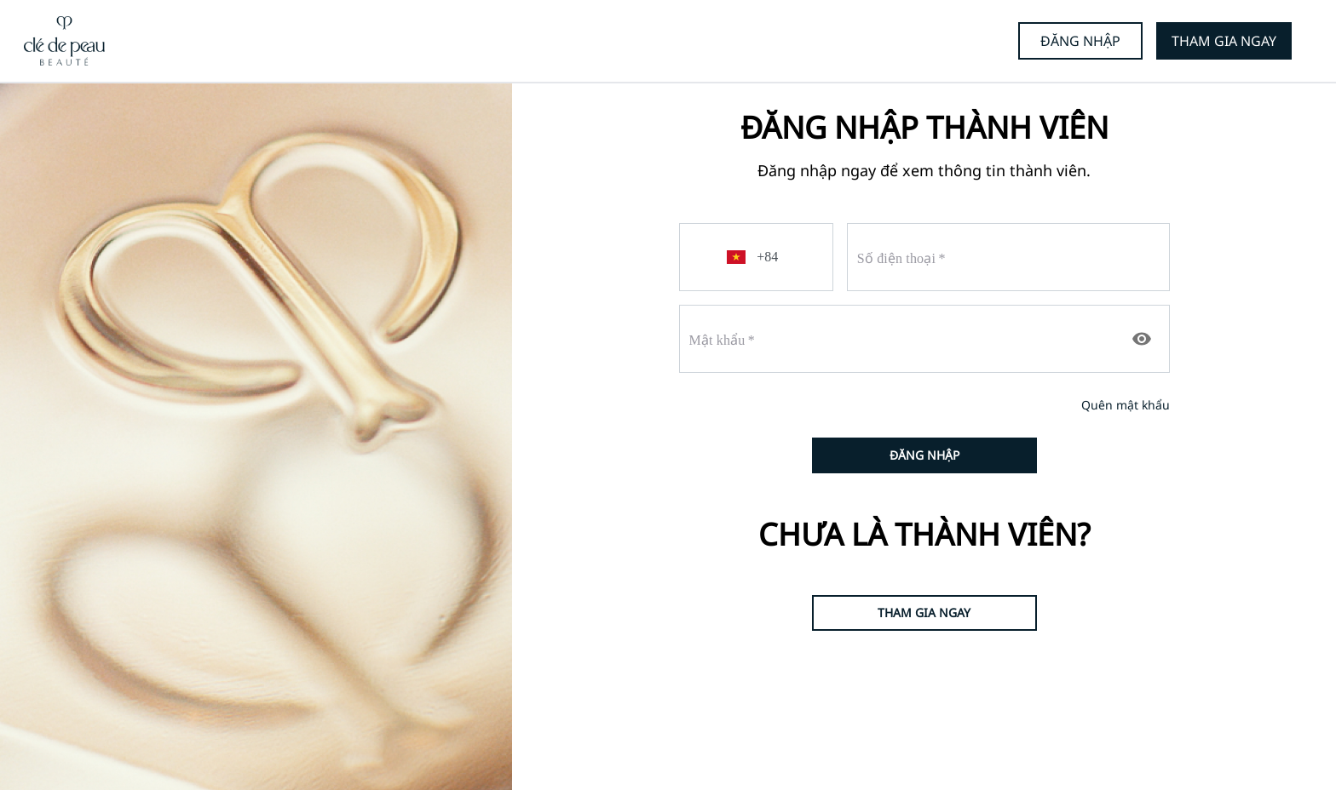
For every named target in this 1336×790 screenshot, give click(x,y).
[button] (739, 257)
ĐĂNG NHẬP (1080, 40)
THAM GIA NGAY (1224, 40)
